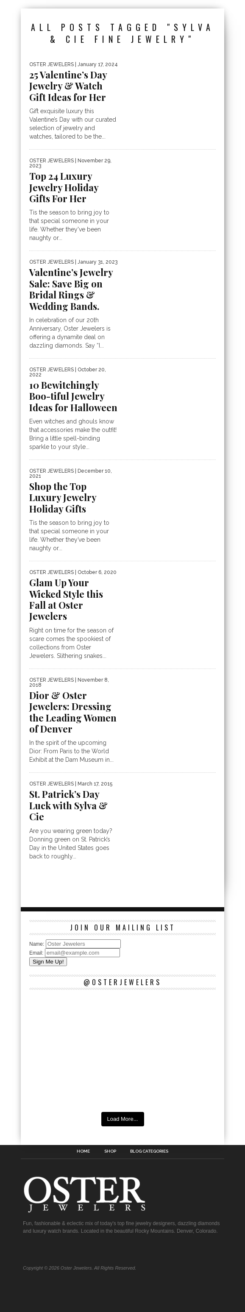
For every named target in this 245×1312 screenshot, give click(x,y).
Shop (110, 1151)
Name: (37, 944)
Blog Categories (149, 1151)
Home (83, 1151)
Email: (37, 953)
